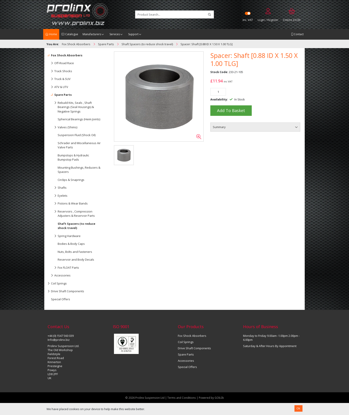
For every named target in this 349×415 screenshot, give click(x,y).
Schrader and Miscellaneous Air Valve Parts (79, 145)
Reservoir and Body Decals (76, 260)
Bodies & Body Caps (71, 244)
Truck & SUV (59, 79)
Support (133, 34)
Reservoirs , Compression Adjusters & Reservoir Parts (71, 213)
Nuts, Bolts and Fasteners (75, 252)
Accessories (59, 276)
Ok (298, 408)
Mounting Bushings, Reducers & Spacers (79, 170)
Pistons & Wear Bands (68, 204)
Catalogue (69, 34)
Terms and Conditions (182, 397)
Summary (219, 127)
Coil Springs (57, 284)
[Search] (209, 14)
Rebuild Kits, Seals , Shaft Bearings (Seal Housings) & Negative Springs (71, 106)
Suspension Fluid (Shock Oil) (76, 135)
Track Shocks (60, 71)
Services (115, 34)
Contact (297, 34)
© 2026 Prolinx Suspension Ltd (144, 397)
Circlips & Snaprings (71, 180)
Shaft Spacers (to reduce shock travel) (76, 226)
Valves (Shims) (62, 127)
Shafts (57, 188)
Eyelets (57, 196)
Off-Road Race (61, 63)
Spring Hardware (64, 236)
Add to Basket (231, 110)
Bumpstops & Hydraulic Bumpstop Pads (73, 157)
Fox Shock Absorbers (65, 55)
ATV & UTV (58, 87)
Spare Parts (60, 95)
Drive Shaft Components (66, 291)
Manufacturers (92, 34)
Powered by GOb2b (211, 397)
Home (51, 34)
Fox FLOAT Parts (63, 268)
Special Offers (60, 299)
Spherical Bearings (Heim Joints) (79, 119)
